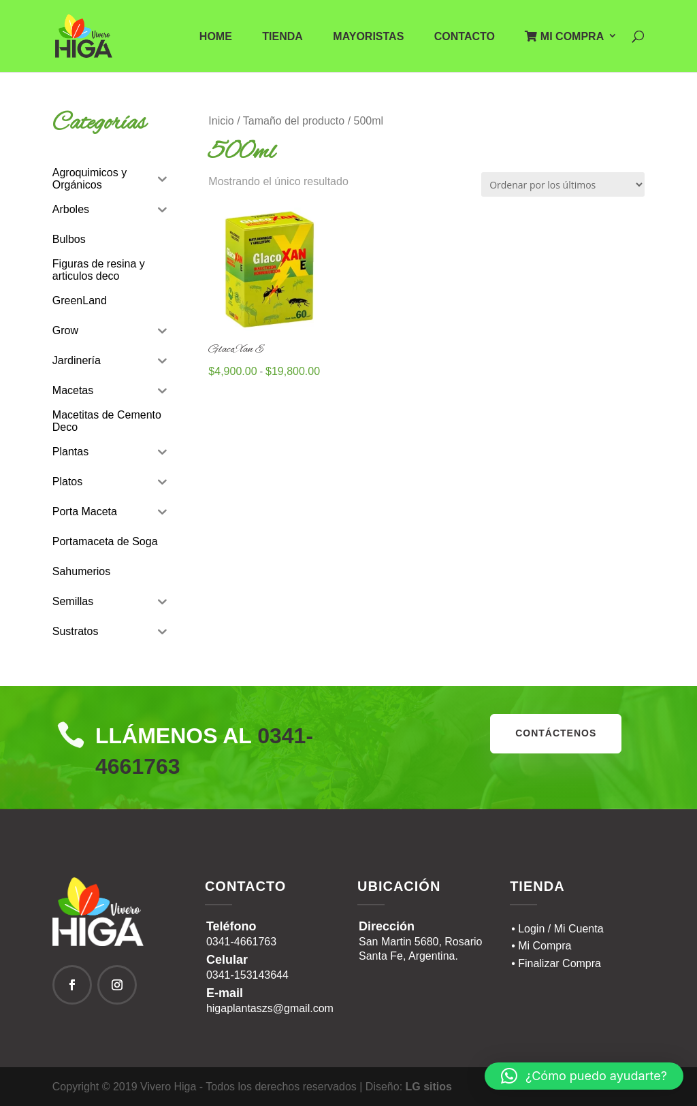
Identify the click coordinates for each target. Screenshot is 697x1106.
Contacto (464, 37)
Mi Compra (564, 36)
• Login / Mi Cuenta (557, 928)
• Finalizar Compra (556, 963)
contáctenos (555, 733)
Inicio (220, 121)
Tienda (282, 37)
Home (215, 37)
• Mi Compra (541, 946)
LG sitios (429, 1086)
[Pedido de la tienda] (563, 184)
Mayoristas (368, 37)
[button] (584, 1076)
